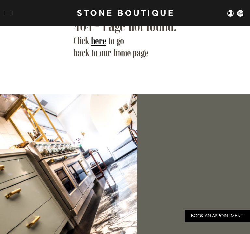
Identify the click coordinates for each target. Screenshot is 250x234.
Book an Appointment (217, 216)
